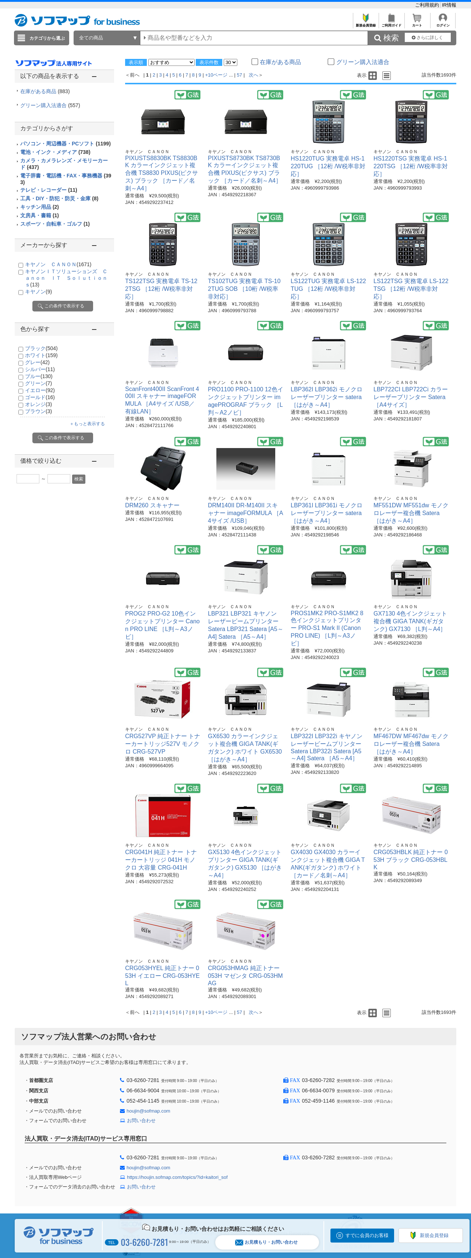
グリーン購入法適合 (50, 105)
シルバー (40, 369)
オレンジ (38, 404)
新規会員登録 (366, 23)
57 (239, 75)
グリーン (38, 383)
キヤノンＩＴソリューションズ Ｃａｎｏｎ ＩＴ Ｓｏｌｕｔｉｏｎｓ (66, 278)
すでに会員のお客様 (367, 1235)
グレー (37, 362)
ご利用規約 (427, 5)
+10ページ (216, 75)
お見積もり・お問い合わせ (266, 1242)
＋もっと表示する (87, 423)
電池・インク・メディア (55, 152)
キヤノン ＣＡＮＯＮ (58, 264)
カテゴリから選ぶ (47, 38)
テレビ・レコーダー (48, 190)
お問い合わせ (141, 1120)
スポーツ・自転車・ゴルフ (55, 224)
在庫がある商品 (45, 91)
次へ (253, 75)
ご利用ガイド (391, 23)
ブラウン (38, 411)
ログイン (443, 23)
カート (417, 23)
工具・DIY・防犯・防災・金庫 (59, 198)
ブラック (41, 348)
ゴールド (40, 397)
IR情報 (449, 5)
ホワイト (41, 355)
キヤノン (38, 292)
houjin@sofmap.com (148, 1111)
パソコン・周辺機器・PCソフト (65, 144)
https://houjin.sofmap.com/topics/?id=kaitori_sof (177, 1177)
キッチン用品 (39, 207)
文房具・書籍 (39, 215)
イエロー (40, 390)
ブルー (39, 376)
